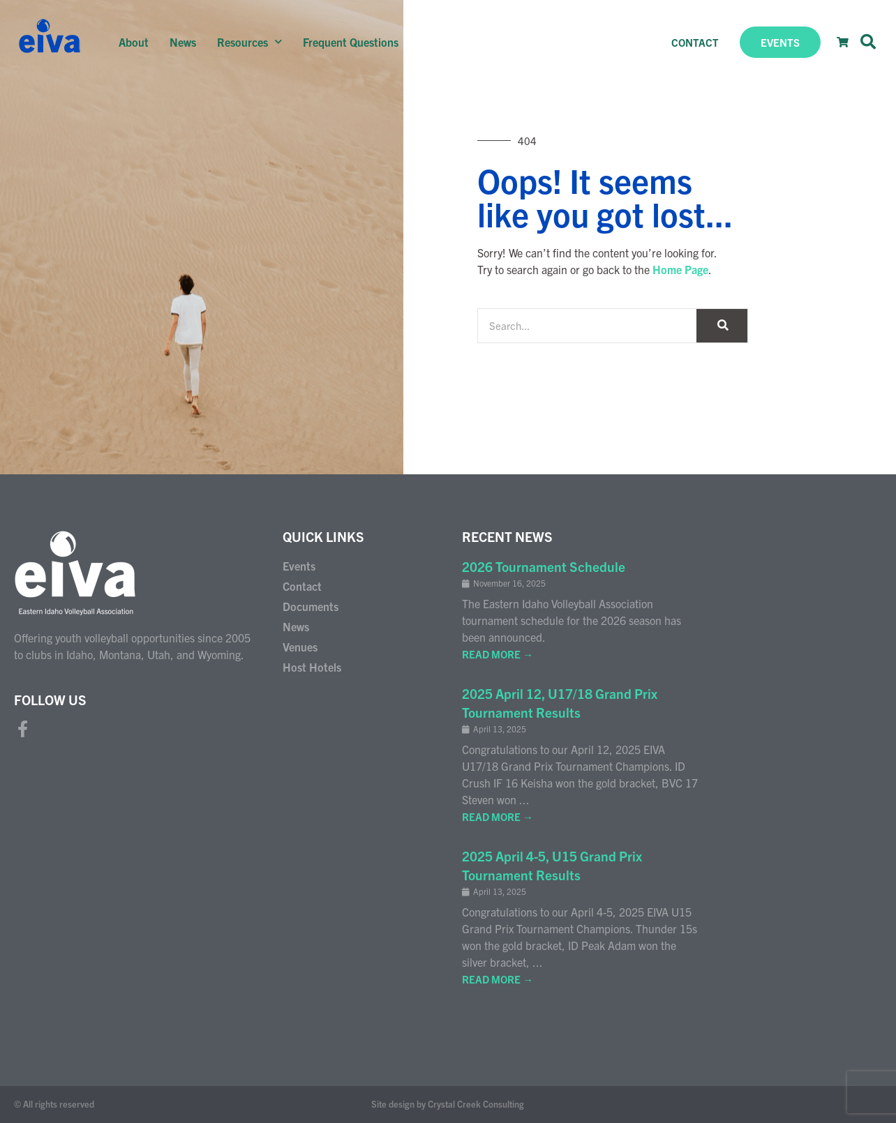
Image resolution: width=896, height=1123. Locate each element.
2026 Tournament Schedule (543, 566)
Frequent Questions (350, 42)
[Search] (721, 325)
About (134, 42)
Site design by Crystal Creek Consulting (447, 1104)
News (183, 42)
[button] (868, 42)
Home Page (680, 269)
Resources (249, 41)
